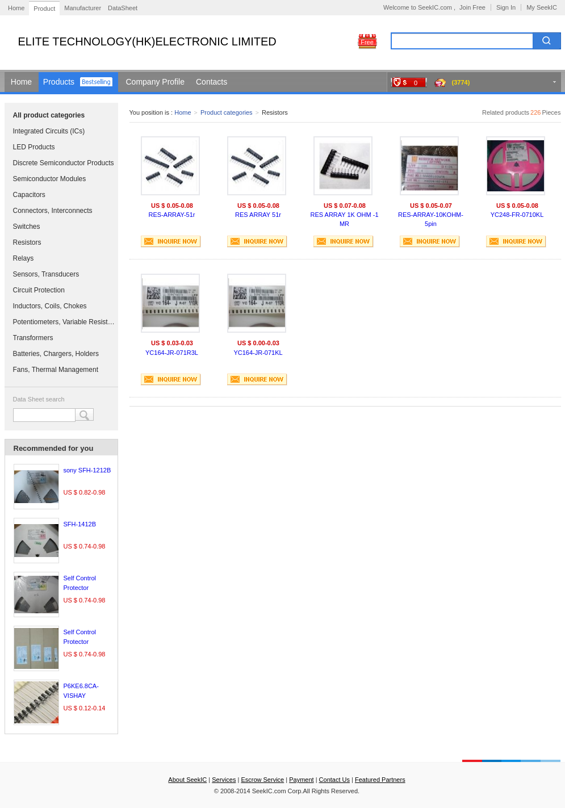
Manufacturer (82, 8)
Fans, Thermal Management (56, 370)
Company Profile (155, 81)
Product (44, 8)
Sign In (506, 7)
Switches (26, 227)
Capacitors (29, 195)
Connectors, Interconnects (53, 211)
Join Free (472, 7)
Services (224, 779)
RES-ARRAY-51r (172, 214)
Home (16, 8)
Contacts (211, 81)
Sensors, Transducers (46, 274)
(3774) (461, 82)
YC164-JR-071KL (257, 352)
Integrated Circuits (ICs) (49, 131)
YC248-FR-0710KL (517, 214)
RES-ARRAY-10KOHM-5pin (430, 219)
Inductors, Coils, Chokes (50, 306)
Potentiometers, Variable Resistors (64, 322)
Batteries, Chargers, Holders (56, 354)
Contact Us (334, 779)
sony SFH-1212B (87, 470)
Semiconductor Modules (49, 179)
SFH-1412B (80, 524)
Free (367, 42)
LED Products (34, 147)
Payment (301, 779)
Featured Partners (380, 779)
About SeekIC (187, 779)
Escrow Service (262, 779)
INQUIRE (171, 242)
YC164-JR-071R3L (171, 352)
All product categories (49, 115)
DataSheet (122, 8)
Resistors (27, 242)
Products (58, 81)
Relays (23, 258)
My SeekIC (541, 7)
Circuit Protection (39, 290)
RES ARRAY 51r (258, 214)
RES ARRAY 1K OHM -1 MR (344, 219)
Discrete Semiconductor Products (63, 163)
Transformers (33, 338)
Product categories (226, 112)
